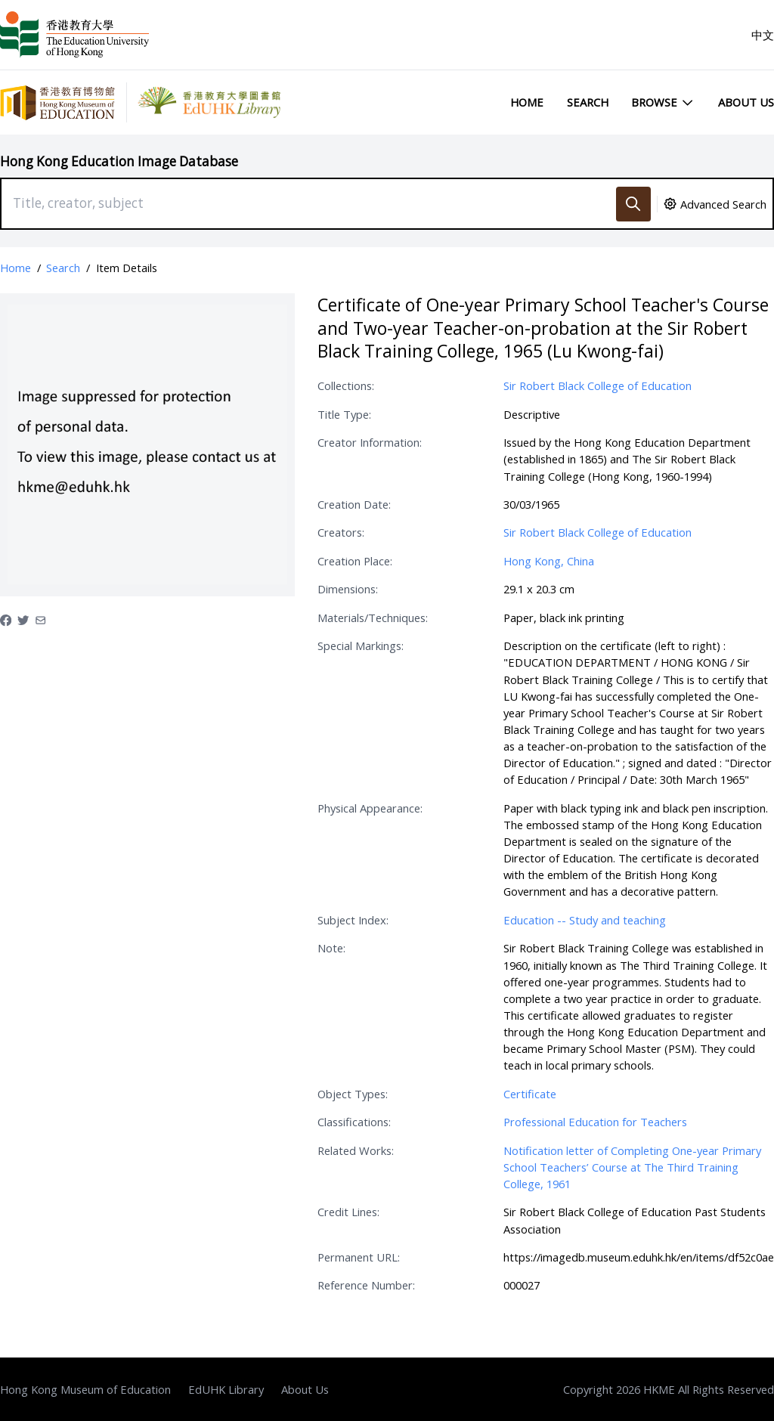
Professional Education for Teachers (595, 1121)
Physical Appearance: (370, 808)
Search (587, 102)
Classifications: (354, 1121)
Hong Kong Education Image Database (119, 161)
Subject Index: (353, 919)
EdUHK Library (226, 1389)
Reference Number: (366, 1285)
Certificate (529, 1093)
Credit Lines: (348, 1211)
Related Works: (355, 1150)
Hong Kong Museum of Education (85, 1389)
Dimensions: (347, 588)
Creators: (340, 532)
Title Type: (344, 414)
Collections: (345, 385)
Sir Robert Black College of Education (597, 385)
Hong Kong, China (548, 560)
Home (526, 102)
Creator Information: (369, 442)
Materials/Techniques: (372, 617)
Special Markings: (360, 645)
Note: (331, 947)
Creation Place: (354, 560)
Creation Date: (354, 504)
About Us (746, 102)
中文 (762, 34)
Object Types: (352, 1093)
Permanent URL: (358, 1257)
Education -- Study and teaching (584, 919)
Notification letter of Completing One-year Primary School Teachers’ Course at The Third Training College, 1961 (632, 1167)
